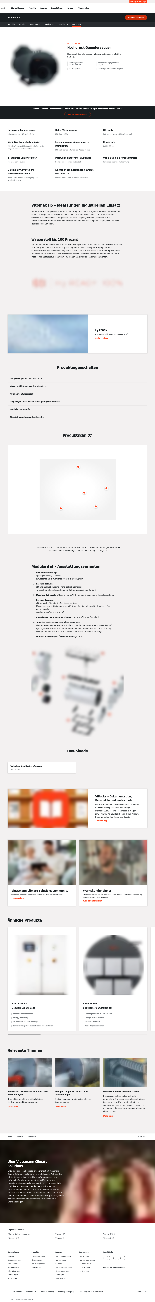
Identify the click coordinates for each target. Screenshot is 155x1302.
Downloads (76, 24)
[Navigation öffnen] (3, 8)
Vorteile (22, 24)
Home (10, 1137)
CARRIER (30, 1299)
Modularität (63, 24)
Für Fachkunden (17, 8)
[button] (142, 1137)
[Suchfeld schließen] (146, 8)
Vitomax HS (31, 1137)
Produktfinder (57, 8)
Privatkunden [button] (83, 8)
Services (43, 8)
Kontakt (70, 8)
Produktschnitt (49, 24)
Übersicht (11, 24)
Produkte (32, 8)
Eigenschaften (34, 24)
